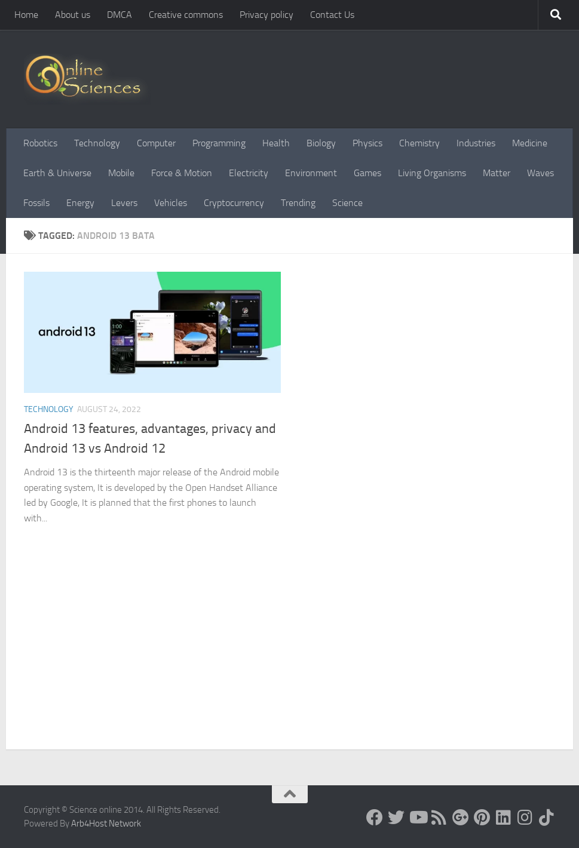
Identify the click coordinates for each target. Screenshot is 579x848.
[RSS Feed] (439, 817)
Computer (156, 143)
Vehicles (170, 202)
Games (367, 173)
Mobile (121, 173)
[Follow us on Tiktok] (546, 817)
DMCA (119, 14)
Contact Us (332, 14)
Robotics (40, 143)
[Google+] (460, 817)
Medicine (529, 143)
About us (72, 14)
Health (276, 143)
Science (347, 202)
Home (26, 14)
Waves (540, 173)
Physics (367, 143)
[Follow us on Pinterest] (482, 817)
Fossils (36, 202)
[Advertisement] (289, 659)
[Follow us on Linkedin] (503, 817)
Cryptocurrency (234, 202)
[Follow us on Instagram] (525, 817)
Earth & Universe (57, 173)
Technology (97, 143)
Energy (80, 202)
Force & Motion (181, 173)
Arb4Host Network (106, 823)
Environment (311, 173)
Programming (219, 143)
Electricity (248, 173)
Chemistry (419, 143)
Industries (476, 143)
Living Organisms (432, 173)
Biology (321, 143)
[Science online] (374, 817)
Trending (298, 202)
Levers (124, 202)
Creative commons (186, 14)
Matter (496, 173)
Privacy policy (266, 14)
